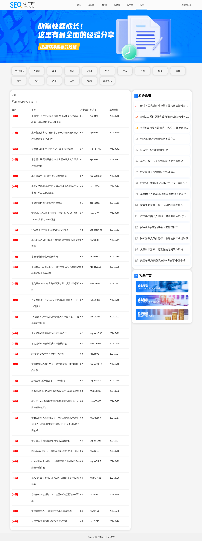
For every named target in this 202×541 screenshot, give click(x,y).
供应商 (91, 4)
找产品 (130, 4)
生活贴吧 (19, 71)
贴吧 (142, 4)
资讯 (72, 71)
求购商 (104, 4)
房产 (72, 80)
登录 (183, 4)
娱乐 (160, 71)
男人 (107, 71)
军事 (54, 71)
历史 (54, 80)
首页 (79, 4)
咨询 (142, 71)
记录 (89, 80)
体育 (178, 71)
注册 (189, 4)
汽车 (37, 80)
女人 (125, 71)
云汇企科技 (109, 537)
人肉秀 (36, 71)
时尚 (19, 80)
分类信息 (107, 80)
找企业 (117, 4)
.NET (89, 71)
